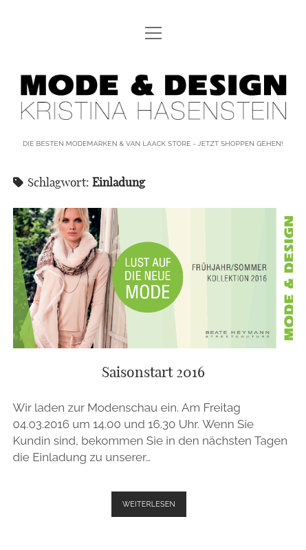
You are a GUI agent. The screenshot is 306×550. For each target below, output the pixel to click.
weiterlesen (154, 507)
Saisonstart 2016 (153, 278)
